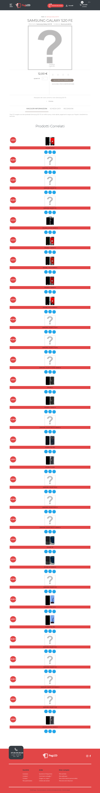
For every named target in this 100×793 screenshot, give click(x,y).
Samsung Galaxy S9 (50, 188)
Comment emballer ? (45, 776)
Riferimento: (32, 24)
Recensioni (68, 109)
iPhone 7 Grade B (50, 248)
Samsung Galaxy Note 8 (50, 168)
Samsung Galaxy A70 (50, 587)
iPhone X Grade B (50, 407)
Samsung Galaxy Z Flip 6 (50, 347)
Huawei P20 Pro (50, 447)
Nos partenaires (27, 781)
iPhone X (50, 387)
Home (42, 16)
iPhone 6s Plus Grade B (50, 228)
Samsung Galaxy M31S (50, 487)
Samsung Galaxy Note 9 (50, 507)
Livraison (25, 776)
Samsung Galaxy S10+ (50, 647)
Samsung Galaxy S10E (50, 707)
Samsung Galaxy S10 (50, 667)
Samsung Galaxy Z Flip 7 (50, 327)
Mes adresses (63, 776)
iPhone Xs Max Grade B (50, 727)
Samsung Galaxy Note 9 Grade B (50, 527)
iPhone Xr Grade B (50, 567)
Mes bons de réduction (66, 781)
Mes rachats (62, 774)
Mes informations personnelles (68, 778)
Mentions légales (66, 790)
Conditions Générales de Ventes (54, 790)
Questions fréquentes (45, 774)
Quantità (37, 78)
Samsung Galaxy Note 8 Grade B (50, 427)
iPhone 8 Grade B (50, 287)
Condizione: (57, 24)
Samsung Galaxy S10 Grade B (50, 687)
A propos (25, 774)
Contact (25, 778)
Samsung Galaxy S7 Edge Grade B (50, 367)
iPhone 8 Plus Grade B (50, 307)
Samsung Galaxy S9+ (50, 208)
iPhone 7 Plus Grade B (50, 267)
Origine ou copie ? (44, 778)
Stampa (50, 101)
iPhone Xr (50, 547)
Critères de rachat (44, 781)
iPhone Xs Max (50, 467)
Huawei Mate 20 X (50, 607)
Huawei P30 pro (50, 627)
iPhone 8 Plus (50, 148)
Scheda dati (55, 109)
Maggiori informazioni (36, 109)
